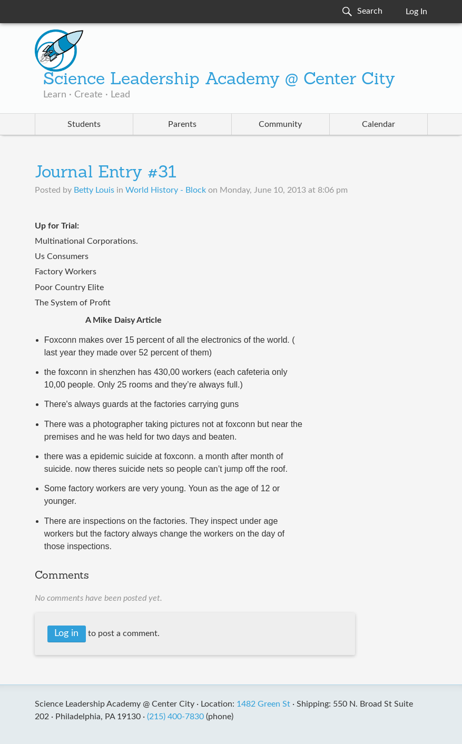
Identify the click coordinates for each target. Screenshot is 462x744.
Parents (182, 124)
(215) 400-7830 (175, 716)
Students (84, 124)
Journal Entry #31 (105, 173)
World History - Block (165, 190)
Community (280, 124)
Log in (66, 633)
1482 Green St (263, 704)
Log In (416, 11)
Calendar (378, 124)
